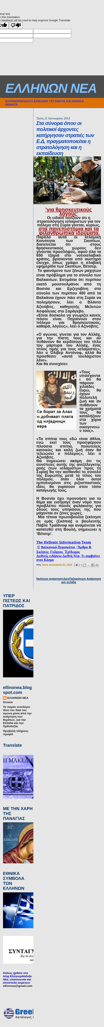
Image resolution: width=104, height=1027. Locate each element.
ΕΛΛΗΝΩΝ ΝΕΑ (51, 88)
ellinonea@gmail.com (17, 985)
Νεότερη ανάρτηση (49, 579)
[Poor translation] (16, 25)
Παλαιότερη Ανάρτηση (85, 579)
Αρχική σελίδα (68, 580)
